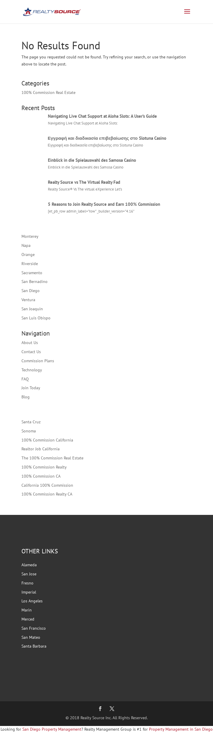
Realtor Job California (40, 448)
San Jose (28, 574)
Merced (27, 619)
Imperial (28, 592)
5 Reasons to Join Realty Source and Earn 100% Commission (104, 204)
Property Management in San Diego (180, 729)
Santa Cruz (31, 421)
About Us (29, 342)
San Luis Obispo (36, 318)
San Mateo (30, 637)
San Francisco (33, 628)
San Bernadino (34, 281)
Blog (25, 397)
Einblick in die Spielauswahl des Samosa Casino (92, 160)
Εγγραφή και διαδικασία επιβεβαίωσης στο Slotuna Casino (107, 138)
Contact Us (31, 351)
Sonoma (28, 431)
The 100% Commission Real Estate (52, 458)
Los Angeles (32, 601)
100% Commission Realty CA (46, 494)
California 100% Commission (47, 485)
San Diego (30, 290)
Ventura (28, 299)
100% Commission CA (41, 476)
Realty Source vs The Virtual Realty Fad (84, 182)
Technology (31, 370)
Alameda (29, 564)
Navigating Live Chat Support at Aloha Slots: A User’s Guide (102, 116)
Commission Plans (37, 360)
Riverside (29, 263)
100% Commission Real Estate (48, 92)
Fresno (27, 583)
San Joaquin (32, 308)
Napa (26, 245)
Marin (26, 610)
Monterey (29, 236)
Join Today (30, 387)
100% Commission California (47, 440)
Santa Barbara (33, 646)
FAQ (25, 379)
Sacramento (31, 272)
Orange (28, 254)
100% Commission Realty (44, 467)
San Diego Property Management (51, 729)
